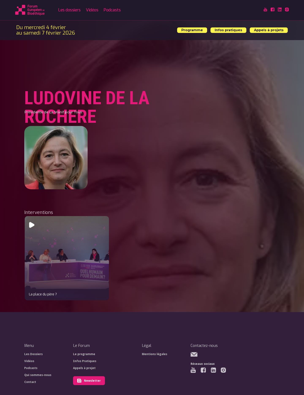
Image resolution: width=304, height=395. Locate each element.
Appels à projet (84, 368)
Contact (30, 382)
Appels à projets (269, 30)
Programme (192, 30)
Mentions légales (154, 354)
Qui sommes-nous (37, 375)
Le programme (84, 354)
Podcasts (112, 10)
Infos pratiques (228, 30)
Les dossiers (69, 10)
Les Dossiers (33, 354)
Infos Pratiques (84, 361)
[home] (30, 10)
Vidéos (92, 10)
